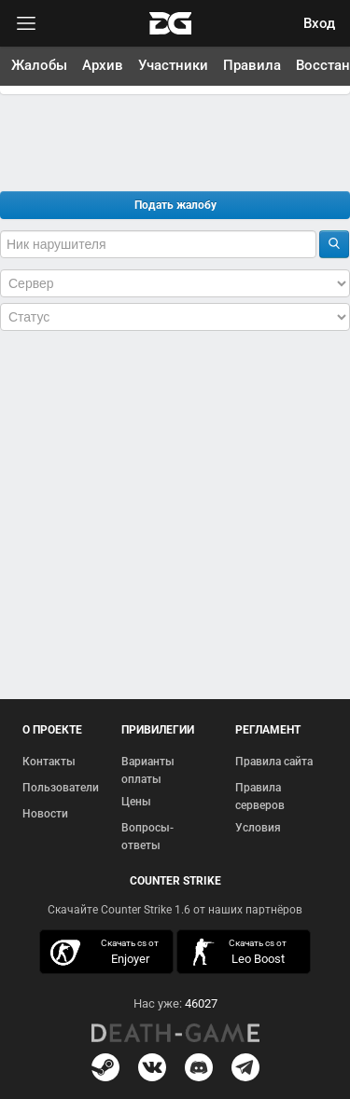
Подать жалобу (175, 205)
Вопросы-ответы (147, 837)
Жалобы (39, 65)
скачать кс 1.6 (238, 952)
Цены (136, 801)
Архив (102, 65)
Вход (319, 23)
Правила (252, 65)
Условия (258, 827)
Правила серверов (260, 797)
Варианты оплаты (148, 771)
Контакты (49, 761)
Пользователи (60, 787)
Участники (173, 65)
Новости (45, 813)
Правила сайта (274, 761)
